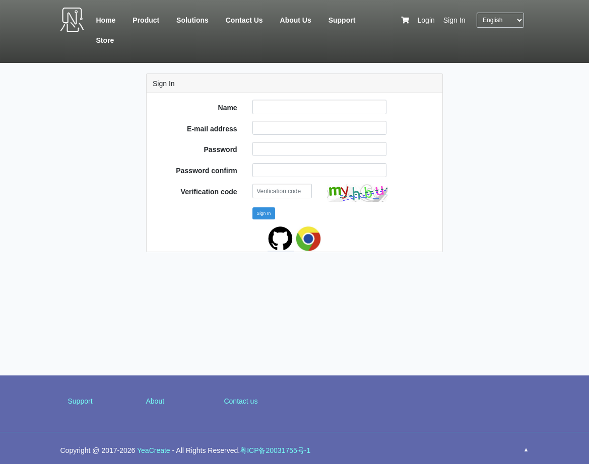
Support (80, 401)
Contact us (240, 401)
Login (426, 20)
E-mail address (212, 129)
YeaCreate (153, 450)
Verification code (209, 192)
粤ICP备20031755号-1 (275, 450)
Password (220, 149)
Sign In (454, 20)
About (155, 401)
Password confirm (206, 171)
